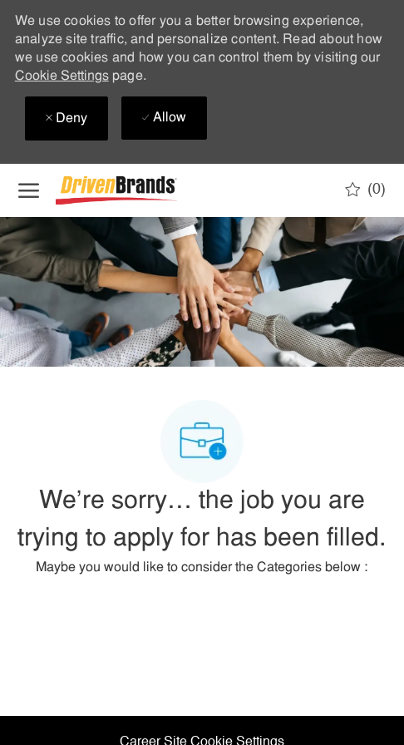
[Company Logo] (139, 190)
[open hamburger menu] (28, 190)
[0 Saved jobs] (365, 189)
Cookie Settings (62, 76)
